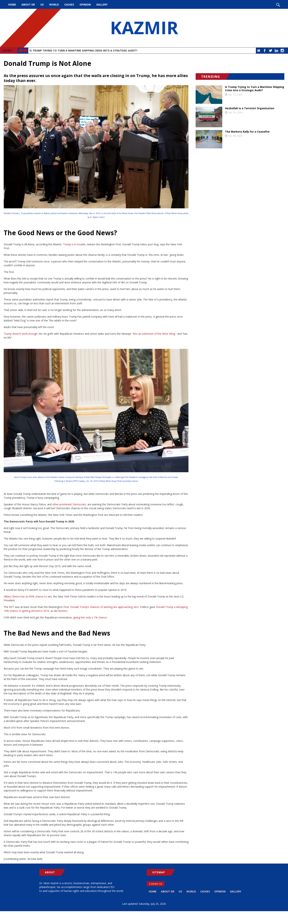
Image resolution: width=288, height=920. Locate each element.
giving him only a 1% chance (90, 617)
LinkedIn (276, 51)
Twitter (270, 51)
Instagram (282, 51)
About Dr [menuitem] (28, 4)
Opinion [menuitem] (85, 4)
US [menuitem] (42, 4)
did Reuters (60, 611)
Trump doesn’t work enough (20, 333)
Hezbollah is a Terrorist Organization (249, 108)
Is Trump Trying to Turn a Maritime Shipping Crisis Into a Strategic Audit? (83, 50)
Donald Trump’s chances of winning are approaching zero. (104, 607)
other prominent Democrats (69, 504)
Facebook (265, 51)
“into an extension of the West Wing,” (154, 333)
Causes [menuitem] (69, 4)
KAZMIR (144, 28)
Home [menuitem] (12, 4)
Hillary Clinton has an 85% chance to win (28, 596)
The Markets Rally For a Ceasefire (247, 131)
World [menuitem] (54, 4)
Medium (259, 51)
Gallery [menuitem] (101, 4)
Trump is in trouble (74, 244)
